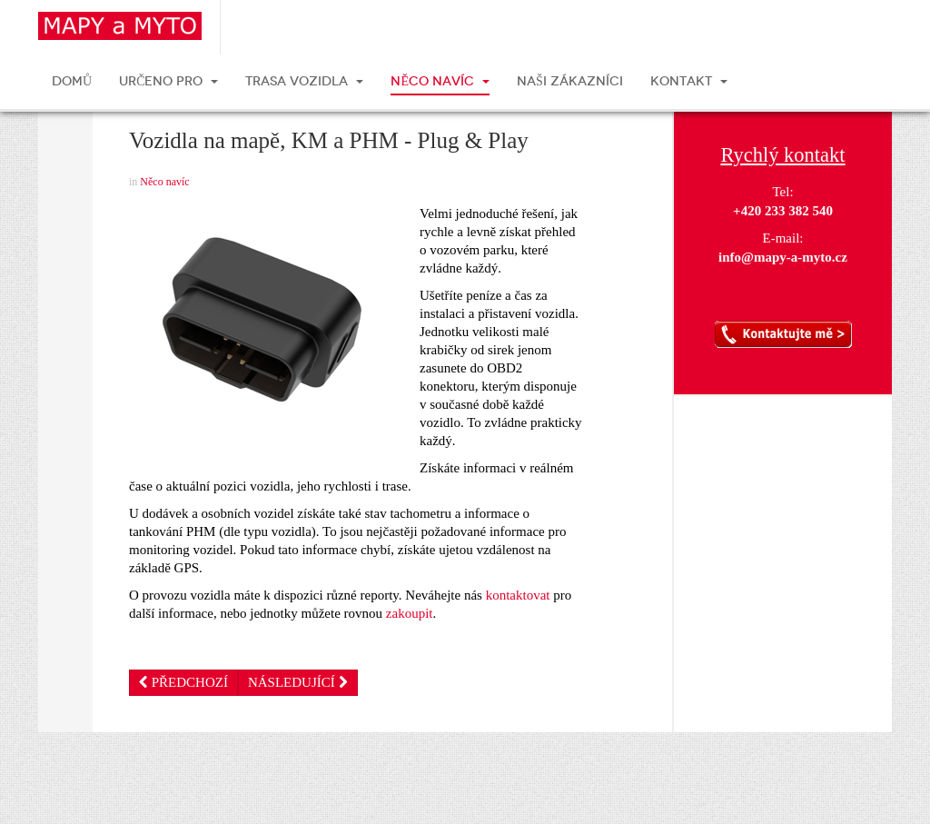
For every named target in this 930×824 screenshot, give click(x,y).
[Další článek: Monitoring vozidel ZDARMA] (298, 683)
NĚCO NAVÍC (440, 81)
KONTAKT (688, 81)
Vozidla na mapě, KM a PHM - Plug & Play (329, 140)
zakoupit (409, 613)
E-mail (65, 172)
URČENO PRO (168, 81)
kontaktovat (518, 595)
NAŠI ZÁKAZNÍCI (570, 81)
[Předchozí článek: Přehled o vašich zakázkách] (183, 683)
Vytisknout (65, 118)
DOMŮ (72, 81)
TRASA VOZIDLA (304, 81)
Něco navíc (164, 181)
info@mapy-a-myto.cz (782, 257)
